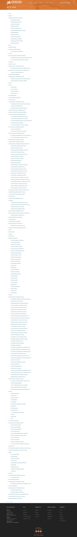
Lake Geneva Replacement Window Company (19, 124)
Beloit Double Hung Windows (16, 38)
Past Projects (63, 520)
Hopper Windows (14, 278)
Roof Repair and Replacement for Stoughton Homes (21, 483)
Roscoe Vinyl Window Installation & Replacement (20, 443)
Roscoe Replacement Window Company (18, 435)
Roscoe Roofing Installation (16, 429)
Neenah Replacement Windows (15, 221)
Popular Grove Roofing (15, 359)
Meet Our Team (12, 231)
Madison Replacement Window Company (18, 168)
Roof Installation (14, 399)
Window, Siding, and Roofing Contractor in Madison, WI (19, 143)
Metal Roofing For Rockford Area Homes (18, 353)
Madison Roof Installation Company (17, 152)
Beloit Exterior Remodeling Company (16, 17)
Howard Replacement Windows (15, 97)
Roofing (10, 391)
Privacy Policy (11, 236)
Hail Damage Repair (12, 95)
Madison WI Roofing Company (16, 147)
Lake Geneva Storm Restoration (17, 122)
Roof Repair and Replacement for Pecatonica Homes (21, 357)
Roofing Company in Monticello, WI (17, 215)
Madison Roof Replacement (16, 160)
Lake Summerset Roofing (16, 129)
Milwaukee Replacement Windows (17, 206)
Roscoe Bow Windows (15, 439)
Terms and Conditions (13, 485)
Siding (10, 452)
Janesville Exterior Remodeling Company (16, 101)
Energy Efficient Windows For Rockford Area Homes (21, 299)
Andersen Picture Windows (16, 257)
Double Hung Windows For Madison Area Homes (20, 179)
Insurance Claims (12, 99)
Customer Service (27, 516)
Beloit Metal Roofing (15, 26)
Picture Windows (14, 282)
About (61, 510)
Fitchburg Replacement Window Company (19, 80)
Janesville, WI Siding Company (17, 105)
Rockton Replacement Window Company (18, 387)
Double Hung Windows (15, 271)
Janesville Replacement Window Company (19, 108)
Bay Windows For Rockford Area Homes (18, 309)
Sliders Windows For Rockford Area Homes (19, 332)
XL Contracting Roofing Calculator (17, 412)
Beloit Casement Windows (16, 36)
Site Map (10, 473)
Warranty (25, 512)
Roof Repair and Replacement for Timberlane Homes (21, 370)
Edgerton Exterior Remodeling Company (16, 66)
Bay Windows (13, 265)
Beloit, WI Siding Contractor (16, 28)
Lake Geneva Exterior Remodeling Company (17, 114)
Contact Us (11, 61)
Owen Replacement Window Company (18, 326)
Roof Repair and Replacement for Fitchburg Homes (20, 78)
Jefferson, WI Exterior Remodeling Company (17, 110)
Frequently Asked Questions (14, 74)
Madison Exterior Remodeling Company (16, 141)
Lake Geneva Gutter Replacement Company (19, 116)
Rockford (49, 510)
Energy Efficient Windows (16, 273)
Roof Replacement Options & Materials (18, 403)
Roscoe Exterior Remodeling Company (16, 422)
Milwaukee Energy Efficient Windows (18, 208)
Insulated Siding (14, 456)
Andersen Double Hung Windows (17, 248)
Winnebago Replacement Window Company (19, 338)
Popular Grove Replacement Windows (18, 330)
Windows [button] (41, 2)
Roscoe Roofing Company (16, 424)
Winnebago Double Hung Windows (17, 343)
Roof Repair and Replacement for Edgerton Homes (20, 68)
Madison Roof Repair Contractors (17, 158)
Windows (37, 514)
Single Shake (13, 416)
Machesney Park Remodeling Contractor (16, 139)
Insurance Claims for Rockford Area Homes (19, 305)
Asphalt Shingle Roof (15, 393)
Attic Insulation (14, 395)
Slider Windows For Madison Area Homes (19, 187)
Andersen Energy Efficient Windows (17, 250)
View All (49, 518)
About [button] (51, 2)
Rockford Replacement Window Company (19, 307)
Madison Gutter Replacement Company (18, 145)
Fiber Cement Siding (15, 454)
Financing (25, 514)
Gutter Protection (14, 89)
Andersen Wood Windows (16, 263)
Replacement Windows (13, 238)
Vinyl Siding (13, 471)
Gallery (10, 82)
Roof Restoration (14, 410)
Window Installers (14, 280)
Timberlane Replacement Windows (17, 334)
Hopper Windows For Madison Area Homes (19, 185)
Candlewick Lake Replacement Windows (18, 313)
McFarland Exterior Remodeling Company (16, 194)
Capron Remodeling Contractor (15, 49)
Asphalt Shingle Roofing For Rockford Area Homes (20, 349)
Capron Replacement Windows (17, 51)
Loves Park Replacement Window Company (19, 137)
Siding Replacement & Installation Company (19, 164)
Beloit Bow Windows (15, 34)
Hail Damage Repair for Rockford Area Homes (19, 303)
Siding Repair (13, 464)
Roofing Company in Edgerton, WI (17, 72)
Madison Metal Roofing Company (17, 156)
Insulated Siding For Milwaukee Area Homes (19, 202)
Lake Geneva (50, 516)
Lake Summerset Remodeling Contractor (16, 126)
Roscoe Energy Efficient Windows (17, 441)
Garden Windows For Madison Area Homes (19, 183)
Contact (25, 510)
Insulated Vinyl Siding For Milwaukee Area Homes (20, 204)
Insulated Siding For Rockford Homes (18, 376)
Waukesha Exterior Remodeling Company (16, 487)
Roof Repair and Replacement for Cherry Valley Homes (21, 57)
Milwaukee (11, 200)
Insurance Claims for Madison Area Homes (19, 154)
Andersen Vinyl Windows (15, 261)
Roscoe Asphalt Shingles (15, 427)
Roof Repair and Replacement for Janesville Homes (20, 103)
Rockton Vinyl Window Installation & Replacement (20, 389)
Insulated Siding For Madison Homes (18, 166)
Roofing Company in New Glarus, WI (16, 223)
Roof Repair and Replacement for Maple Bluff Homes (19, 189)
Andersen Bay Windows (15, 242)
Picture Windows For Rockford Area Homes (19, 328)
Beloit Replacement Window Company (18, 30)
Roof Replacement (14, 408)
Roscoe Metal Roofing (15, 431)
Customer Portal (26, 518)
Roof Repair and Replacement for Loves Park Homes (21, 135)
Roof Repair (13, 406)
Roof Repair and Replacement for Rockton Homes (20, 380)
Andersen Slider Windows (16, 259)
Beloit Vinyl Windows (15, 43)
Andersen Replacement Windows (17, 240)
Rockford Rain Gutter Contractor (17, 301)
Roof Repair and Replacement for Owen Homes (20, 355)
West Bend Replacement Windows (15, 498)
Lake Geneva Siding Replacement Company (19, 118)
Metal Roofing (13, 401)
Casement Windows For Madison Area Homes (19, 177)
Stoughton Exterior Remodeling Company (16, 481)
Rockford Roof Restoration (16, 368)
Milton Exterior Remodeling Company (16, 198)
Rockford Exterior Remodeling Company (16, 296)
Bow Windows (13, 267)
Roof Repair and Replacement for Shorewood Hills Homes (20, 448)
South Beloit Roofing (15, 477)
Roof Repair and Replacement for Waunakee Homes (18, 494)
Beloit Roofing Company (15, 19)
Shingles (12, 414)
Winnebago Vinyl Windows (16, 345)
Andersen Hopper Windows (16, 254)
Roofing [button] (30, 2)
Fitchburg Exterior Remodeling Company (16, 76)
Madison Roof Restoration (16, 162)
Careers (10, 53)
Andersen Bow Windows (15, 244)
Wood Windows (14, 292)
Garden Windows (14, 275)
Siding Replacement (15, 466)
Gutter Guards (13, 87)
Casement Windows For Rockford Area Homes (19, 315)
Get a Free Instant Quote (13, 420)
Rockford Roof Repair (15, 364)
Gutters (37, 516)
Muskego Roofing (12, 219)
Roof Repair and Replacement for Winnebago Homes (21, 372)
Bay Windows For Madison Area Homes (18, 173)
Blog (10, 45)
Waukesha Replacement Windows (17, 492)
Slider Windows (14, 288)
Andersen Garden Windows (16, 252)
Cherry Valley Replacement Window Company (19, 59)
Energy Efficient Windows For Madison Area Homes (20, 181)
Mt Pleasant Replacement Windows (15, 217)
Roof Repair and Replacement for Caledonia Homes (21, 351)
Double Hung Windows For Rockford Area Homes (20, 317)
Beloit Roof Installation (15, 24)
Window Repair (14, 284)
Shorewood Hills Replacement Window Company (18, 450)
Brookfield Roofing (12, 47)
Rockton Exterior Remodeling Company (16, 378)
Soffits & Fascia (14, 93)
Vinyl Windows (14, 290)
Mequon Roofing (12, 196)
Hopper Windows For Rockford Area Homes (19, 322)
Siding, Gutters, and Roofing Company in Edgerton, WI (19, 70)
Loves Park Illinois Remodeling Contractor (16, 133)
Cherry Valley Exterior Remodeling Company (17, 55)
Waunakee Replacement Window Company (17, 496)
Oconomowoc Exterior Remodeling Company (17, 227)
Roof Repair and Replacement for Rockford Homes (20, 347)
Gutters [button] (46, 2)
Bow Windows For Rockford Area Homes (18, 311)
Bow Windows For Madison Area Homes (18, 175)
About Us (10, 15)
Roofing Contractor (14, 397)
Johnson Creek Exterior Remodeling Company (17, 112)
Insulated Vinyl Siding (15, 458)
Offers (10, 229)
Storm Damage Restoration (14, 479)
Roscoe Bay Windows (15, 437)
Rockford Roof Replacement (16, 366)
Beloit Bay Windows (15, 32)
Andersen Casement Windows (16, 246)
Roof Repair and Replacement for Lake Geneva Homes (21, 120)
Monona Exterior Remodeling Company (16, 210)
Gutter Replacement (15, 91)
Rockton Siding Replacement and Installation (19, 385)
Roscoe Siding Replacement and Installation (19, 433)
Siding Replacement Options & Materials (18, 462)
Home (10, 13)
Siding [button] (35, 2)
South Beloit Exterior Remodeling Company (17, 475)
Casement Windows (15, 269)
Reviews (10, 294)
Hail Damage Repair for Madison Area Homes (19, 150)
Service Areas (11, 445)
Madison (49, 512)
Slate (12, 418)
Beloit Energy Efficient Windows (17, 40)
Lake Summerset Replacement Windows (18, 131)
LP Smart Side (13, 460)
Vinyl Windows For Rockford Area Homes (18, 336)
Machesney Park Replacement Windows (18, 324)
